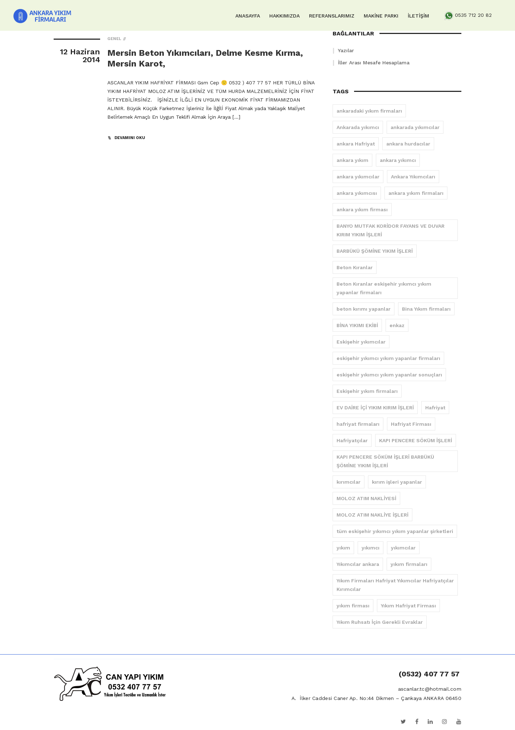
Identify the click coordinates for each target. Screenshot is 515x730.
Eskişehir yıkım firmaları (367, 391)
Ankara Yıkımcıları (413, 176)
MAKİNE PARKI (381, 16)
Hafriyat (435, 407)
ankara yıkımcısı (357, 193)
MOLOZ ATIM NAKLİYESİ (366, 498)
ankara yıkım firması (362, 209)
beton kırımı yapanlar (364, 309)
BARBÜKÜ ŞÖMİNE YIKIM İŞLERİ (375, 251)
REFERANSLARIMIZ (331, 16)
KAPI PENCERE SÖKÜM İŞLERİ (415, 440)
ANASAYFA (247, 16)
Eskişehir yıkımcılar (361, 342)
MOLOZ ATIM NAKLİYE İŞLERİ (372, 515)
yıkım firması (353, 605)
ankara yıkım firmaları (415, 193)
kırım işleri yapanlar (397, 482)
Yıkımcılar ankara (358, 564)
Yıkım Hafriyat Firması (408, 605)
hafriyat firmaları (358, 424)
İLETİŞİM (418, 16)
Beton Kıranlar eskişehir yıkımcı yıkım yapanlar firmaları (384, 288)
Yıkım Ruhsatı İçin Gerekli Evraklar (380, 622)
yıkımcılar (403, 548)
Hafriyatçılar (352, 440)
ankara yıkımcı (398, 160)
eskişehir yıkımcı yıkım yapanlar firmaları (388, 358)
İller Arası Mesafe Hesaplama (373, 62)
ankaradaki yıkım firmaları (369, 111)
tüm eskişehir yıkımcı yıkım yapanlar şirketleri (395, 531)
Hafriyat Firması (411, 424)
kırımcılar (348, 482)
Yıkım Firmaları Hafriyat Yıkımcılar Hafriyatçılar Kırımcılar (395, 585)
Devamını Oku (129, 137)
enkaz (396, 325)
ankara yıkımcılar (358, 176)
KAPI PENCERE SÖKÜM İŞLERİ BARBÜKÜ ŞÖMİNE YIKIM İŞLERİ (385, 461)
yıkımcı (370, 548)
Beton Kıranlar (355, 267)
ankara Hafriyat (356, 144)
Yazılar (346, 50)
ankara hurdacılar (408, 144)
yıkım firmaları (409, 564)
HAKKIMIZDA (284, 16)
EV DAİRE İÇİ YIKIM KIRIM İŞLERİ (375, 407)
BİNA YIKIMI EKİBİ (357, 325)
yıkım (343, 548)
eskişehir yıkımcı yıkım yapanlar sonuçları (389, 375)
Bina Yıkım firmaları (426, 309)
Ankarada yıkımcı (358, 127)
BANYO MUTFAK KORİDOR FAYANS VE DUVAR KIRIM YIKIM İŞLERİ (391, 230)
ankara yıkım (352, 160)
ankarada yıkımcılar (415, 127)
